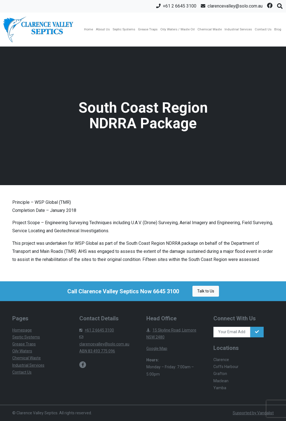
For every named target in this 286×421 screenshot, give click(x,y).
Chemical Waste (209, 29)
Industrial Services (238, 29)
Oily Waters (22, 351)
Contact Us (263, 29)
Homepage (22, 330)
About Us (103, 29)
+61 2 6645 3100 (96, 330)
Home (88, 29)
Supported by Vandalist (253, 413)
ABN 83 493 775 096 (97, 351)
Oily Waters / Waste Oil (177, 29)
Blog (277, 29)
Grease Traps (148, 29)
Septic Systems (124, 29)
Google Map (156, 348)
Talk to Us (205, 291)
